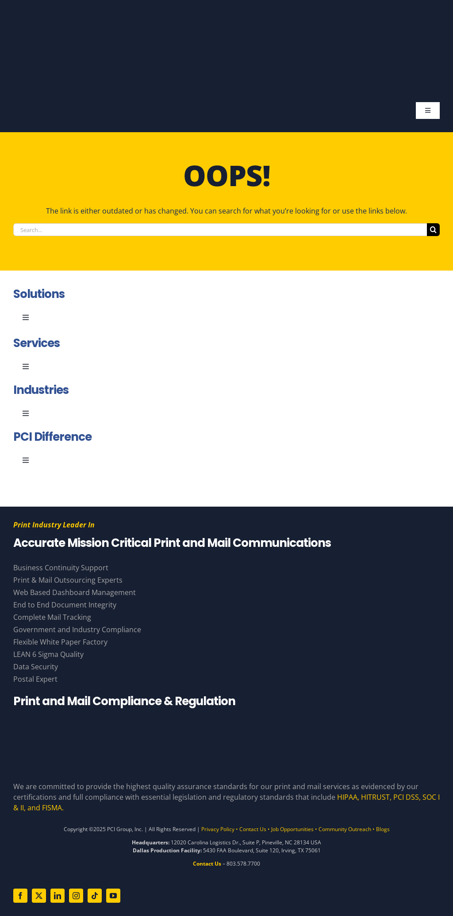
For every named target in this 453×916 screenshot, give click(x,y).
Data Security (35, 667)
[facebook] (20, 896)
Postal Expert (35, 679)
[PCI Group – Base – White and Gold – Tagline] (219, 17)
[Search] (433, 229)
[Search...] (220, 229)
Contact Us (252, 829)
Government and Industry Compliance (77, 629)
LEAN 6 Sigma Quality (48, 654)
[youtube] (113, 896)
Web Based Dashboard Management (74, 592)
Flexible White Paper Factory (60, 642)
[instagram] (76, 896)
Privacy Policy (217, 829)
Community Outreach (345, 829)
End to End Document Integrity (64, 605)
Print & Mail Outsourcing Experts (68, 580)
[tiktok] (95, 896)
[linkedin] (57, 896)
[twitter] (39, 896)
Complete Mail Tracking (52, 617)
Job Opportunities (292, 829)
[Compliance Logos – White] (226, 723)
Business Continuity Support (60, 567)
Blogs (383, 829)
